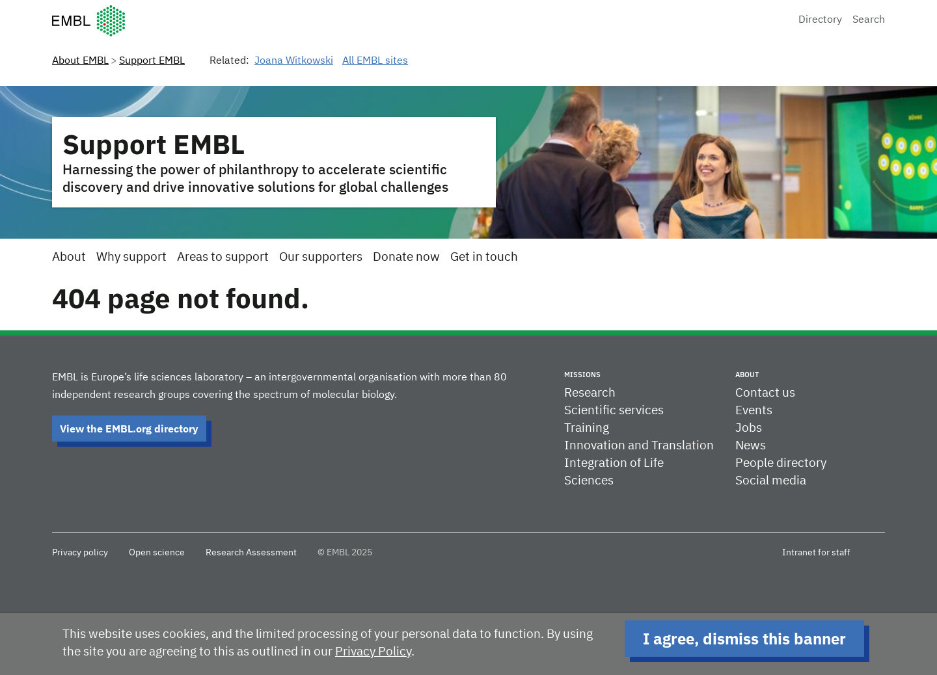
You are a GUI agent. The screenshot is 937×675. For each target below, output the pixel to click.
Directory (820, 20)
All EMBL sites (375, 61)
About (69, 257)
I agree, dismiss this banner (744, 638)
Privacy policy (80, 552)
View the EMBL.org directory (129, 428)
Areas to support (223, 257)
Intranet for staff (816, 552)
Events (753, 410)
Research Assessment (251, 552)
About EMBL (80, 61)
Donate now (406, 257)
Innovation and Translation (639, 446)
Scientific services (614, 410)
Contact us (765, 393)
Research (590, 393)
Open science (157, 552)
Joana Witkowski (293, 61)
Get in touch (484, 257)
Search (868, 20)
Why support (131, 257)
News (750, 446)
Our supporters (320, 257)
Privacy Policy (373, 652)
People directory (780, 463)
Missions (582, 374)
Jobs (748, 428)
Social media (770, 481)
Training (586, 428)
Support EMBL (152, 61)
